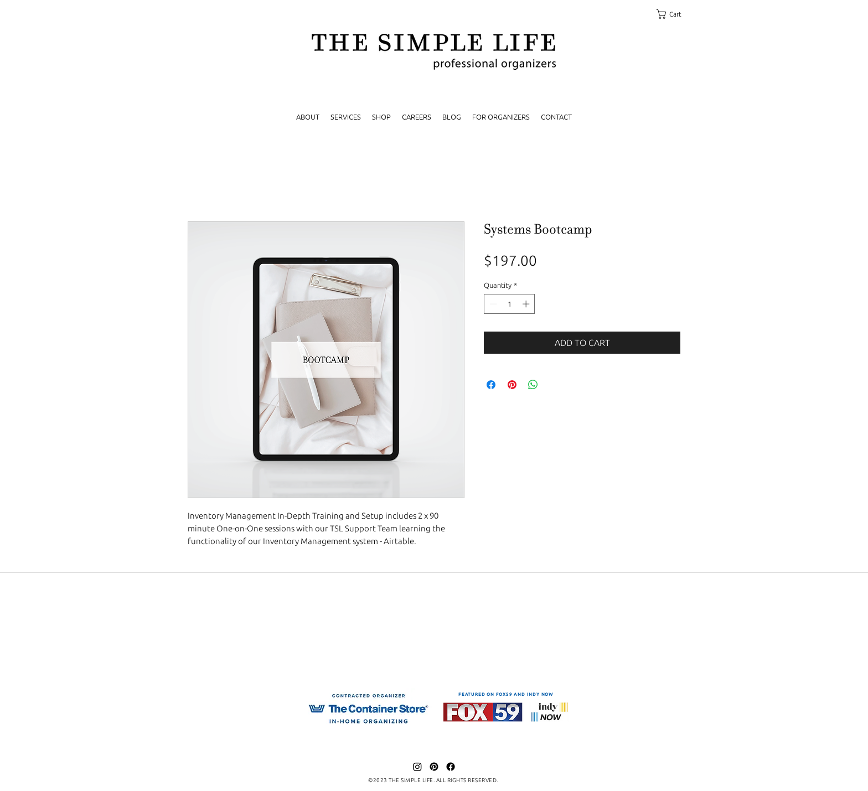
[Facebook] (450, 766)
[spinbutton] (509, 303)
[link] (674, 14)
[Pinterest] (434, 766)
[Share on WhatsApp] (533, 384)
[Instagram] (417, 766)
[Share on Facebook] (491, 384)
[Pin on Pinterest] (512, 384)
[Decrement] (492, 303)
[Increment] (527, 303)
